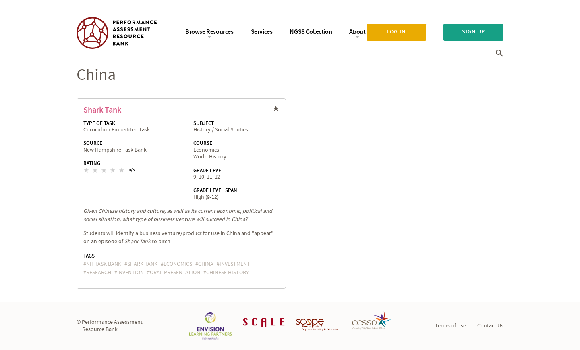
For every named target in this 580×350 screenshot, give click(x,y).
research (98, 272)
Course (202, 143)
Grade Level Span (215, 190)
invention (130, 272)
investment (235, 264)
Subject (203, 123)
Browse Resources (209, 32)
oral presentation (175, 272)
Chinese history (227, 272)
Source (92, 143)
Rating (91, 163)
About (357, 32)
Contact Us (490, 325)
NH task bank (103, 264)
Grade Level (208, 170)
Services (262, 32)
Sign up (473, 31)
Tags (89, 256)
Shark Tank (102, 110)
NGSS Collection (311, 32)
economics (178, 264)
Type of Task (99, 123)
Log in (396, 31)
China (205, 264)
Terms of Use (450, 325)
